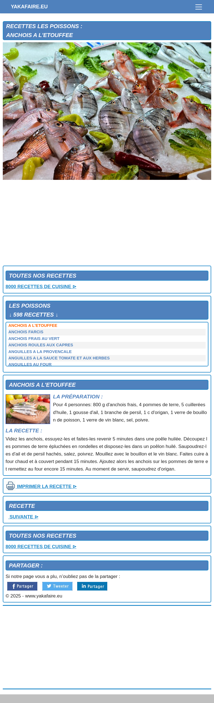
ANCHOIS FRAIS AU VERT (33, 338)
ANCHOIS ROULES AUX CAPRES (40, 345)
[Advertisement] (107, 224)
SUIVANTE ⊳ (23, 517)
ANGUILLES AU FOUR (30, 364)
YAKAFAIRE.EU (29, 6)
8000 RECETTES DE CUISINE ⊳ (41, 286)
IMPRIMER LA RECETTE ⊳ (41, 486)
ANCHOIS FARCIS (25, 332)
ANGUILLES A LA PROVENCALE (40, 351)
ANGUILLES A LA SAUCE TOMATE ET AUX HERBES (59, 358)
